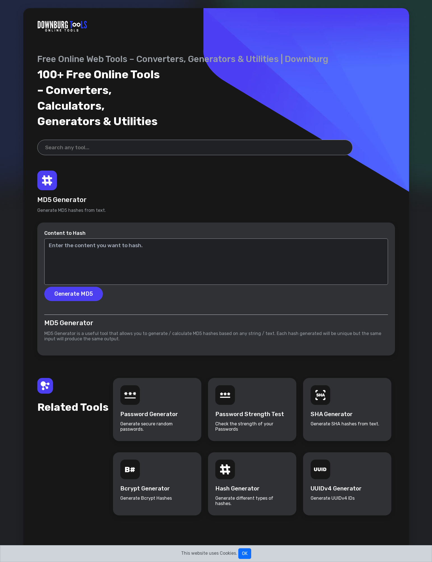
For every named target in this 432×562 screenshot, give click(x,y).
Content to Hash (65, 236)
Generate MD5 (74, 296)
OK (245, 553)
